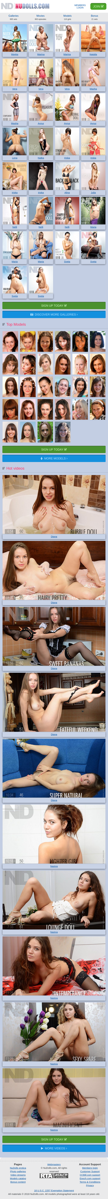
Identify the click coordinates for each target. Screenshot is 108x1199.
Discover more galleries (54, 314)
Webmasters (54, 1164)
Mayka (14, 54)
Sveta (67, 261)
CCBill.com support (90, 1175)
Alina (67, 192)
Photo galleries (18, 1171)
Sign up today (54, 305)
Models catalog (18, 1178)
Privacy (90, 1185)
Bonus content (18, 1182)
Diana (54, 536)
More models (54, 458)
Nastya (54, 866)
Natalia (93, 54)
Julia (93, 192)
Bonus (94, 17)
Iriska (67, 157)
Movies (40, 17)
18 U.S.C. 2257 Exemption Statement (54, 1190)
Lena (14, 157)
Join (98, 6)
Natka (41, 157)
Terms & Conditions (90, 1182)
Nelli (14, 227)
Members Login (80, 6)
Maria (93, 227)
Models (67, 17)
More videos (54, 1148)
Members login (90, 1168)
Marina (41, 54)
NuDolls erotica (18, 1168)
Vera (14, 88)
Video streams (18, 1175)
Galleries (13, 17)
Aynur (41, 123)
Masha (93, 88)
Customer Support (90, 1171)
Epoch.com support (90, 1178)
